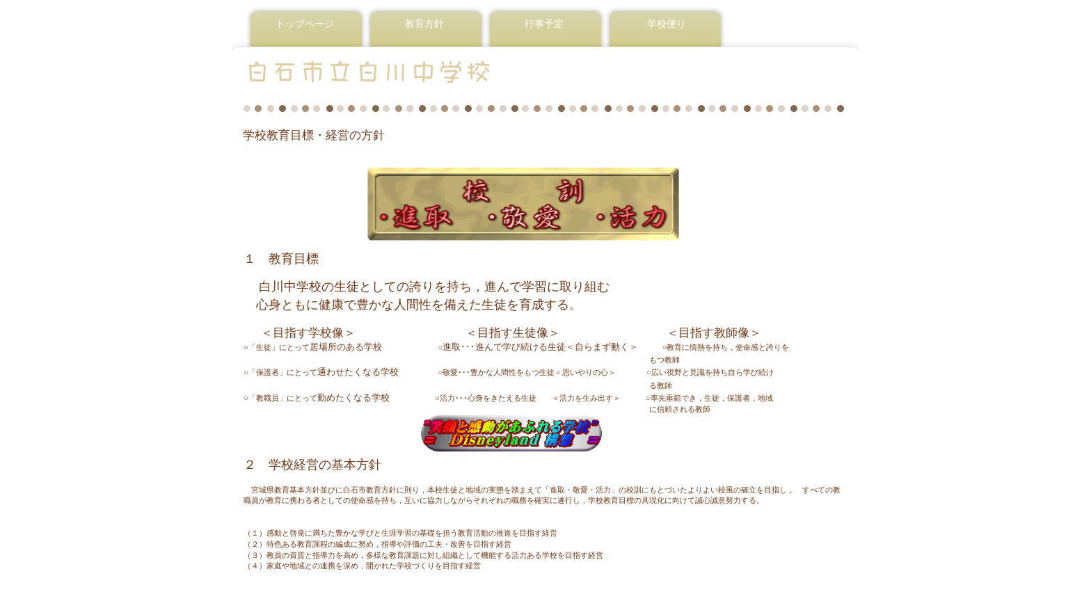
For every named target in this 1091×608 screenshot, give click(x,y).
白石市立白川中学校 (412, 71)
